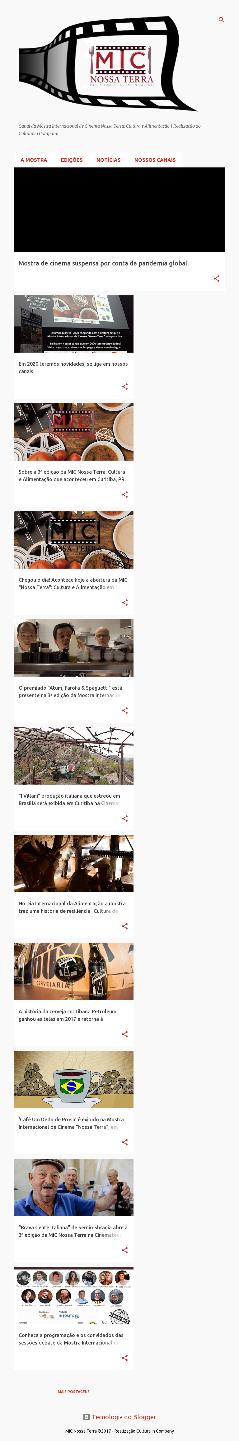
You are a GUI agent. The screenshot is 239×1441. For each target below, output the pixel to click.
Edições (70, 160)
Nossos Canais (153, 160)
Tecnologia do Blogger (119, 1416)
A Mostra (32, 160)
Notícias (107, 160)
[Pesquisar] (221, 19)
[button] (216, 279)
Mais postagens (74, 1392)
